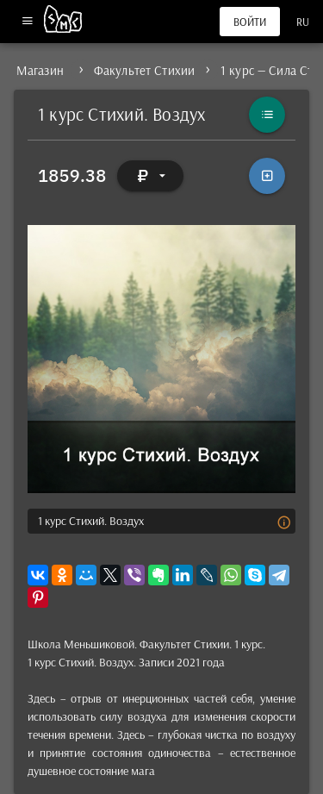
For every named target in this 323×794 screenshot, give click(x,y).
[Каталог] (267, 115)
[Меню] (27, 22)
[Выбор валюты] (150, 175)
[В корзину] (267, 176)
